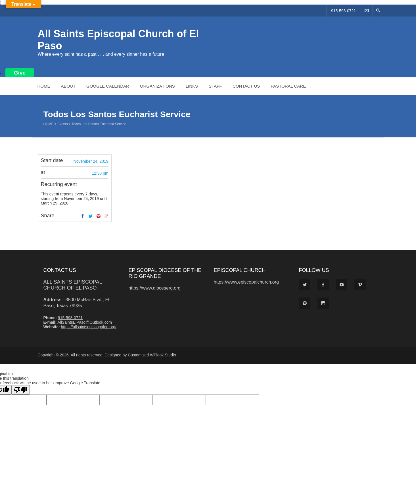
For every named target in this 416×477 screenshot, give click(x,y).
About (68, 86)
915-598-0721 (343, 11)
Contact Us (246, 86)
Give (20, 73)
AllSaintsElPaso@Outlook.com (84, 322)
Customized (138, 355)
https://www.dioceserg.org (155, 288)
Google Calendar (107, 86)
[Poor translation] (21, 390)
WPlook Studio (163, 355)
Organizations (157, 86)
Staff (215, 86)
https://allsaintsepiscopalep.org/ (88, 327)
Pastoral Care (288, 86)
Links (192, 86)
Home (43, 86)
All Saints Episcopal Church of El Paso (72, 285)
